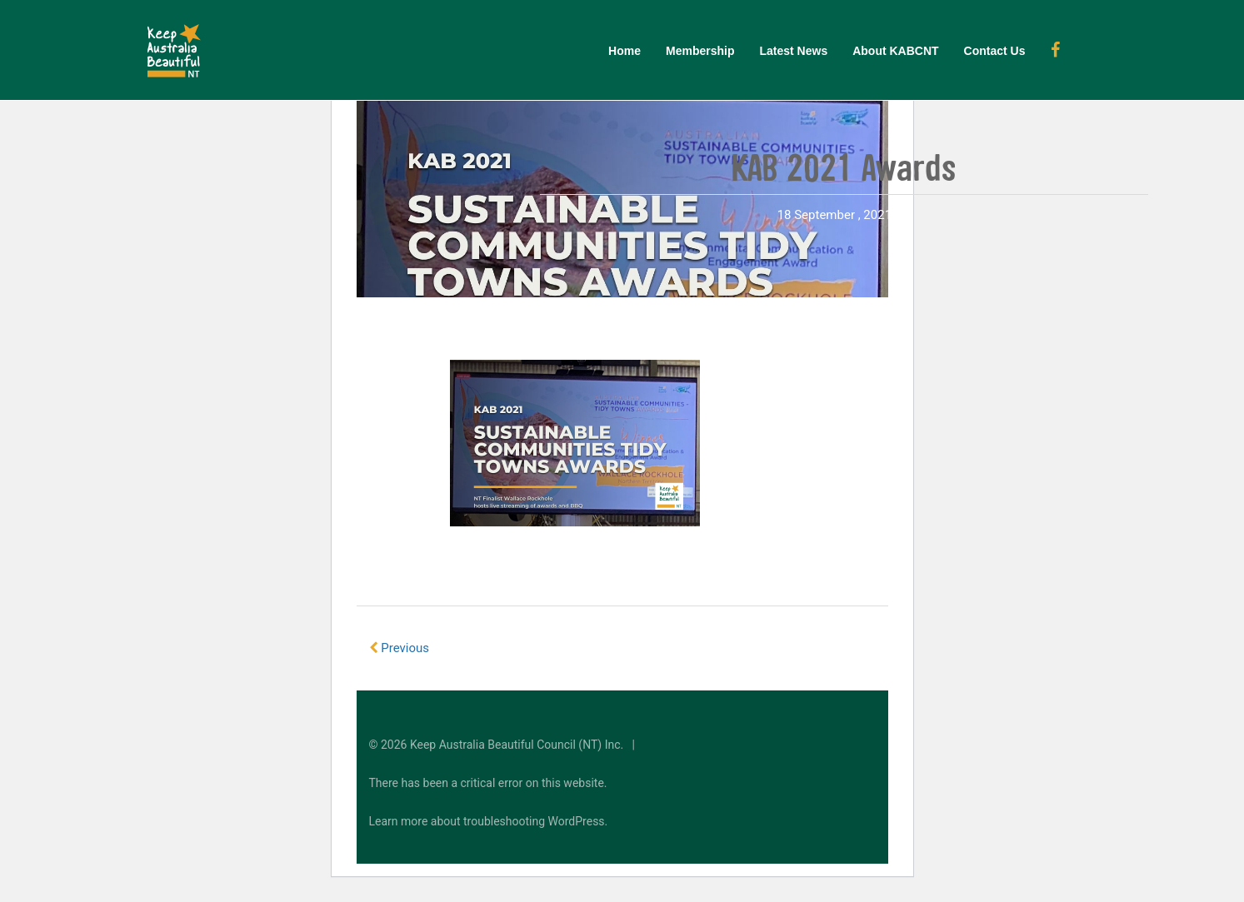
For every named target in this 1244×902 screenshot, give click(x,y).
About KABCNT (895, 50)
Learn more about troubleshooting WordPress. (488, 821)
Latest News (793, 50)
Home (624, 50)
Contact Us (995, 50)
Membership (700, 50)
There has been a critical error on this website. (488, 783)
